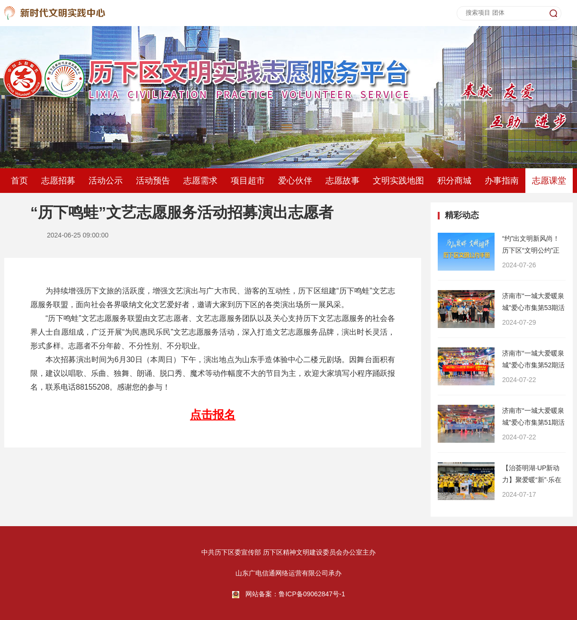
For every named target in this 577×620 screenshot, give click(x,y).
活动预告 (153, 180)
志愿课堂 (549, 180)
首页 (19, 180)
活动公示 (106, 180)
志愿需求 (200, 180)
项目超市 (248, 180)
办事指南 (502, 180)
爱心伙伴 (295, 180)
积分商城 (454, 180)
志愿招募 (58, 180)
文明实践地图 (398, 180)
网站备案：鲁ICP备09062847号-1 (295, 594)
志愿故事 (342, 180)
